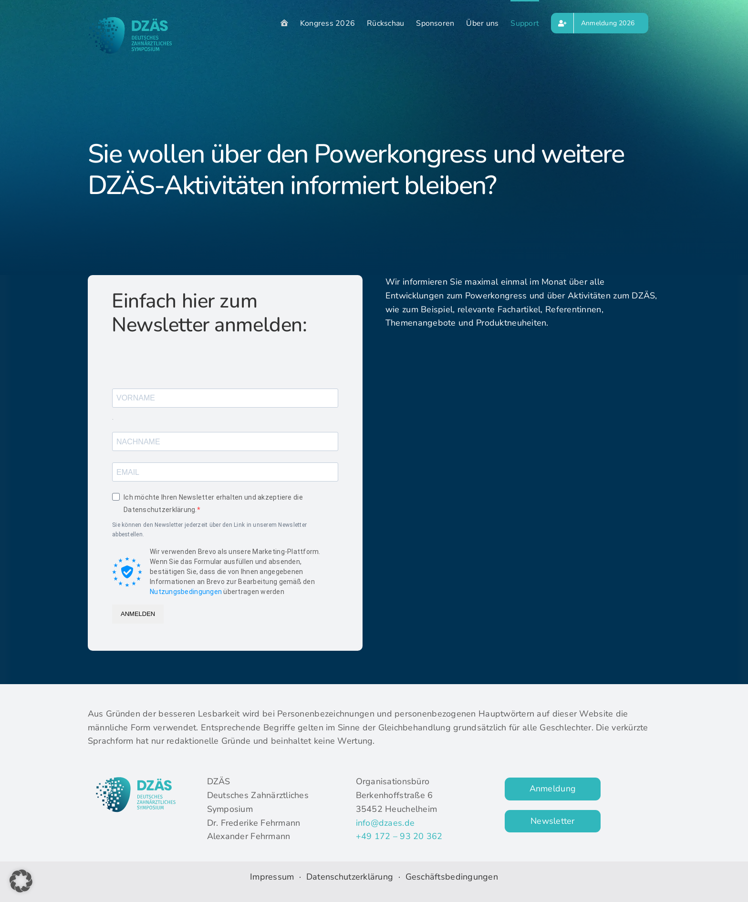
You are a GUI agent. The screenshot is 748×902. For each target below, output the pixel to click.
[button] (21, 881)
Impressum (272, 876)
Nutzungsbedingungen (186, 591)
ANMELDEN (138, 613)
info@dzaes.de (385, 823)
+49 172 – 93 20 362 (399, 836)
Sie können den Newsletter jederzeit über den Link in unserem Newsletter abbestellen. (209, 529)
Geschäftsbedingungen (451, 876)
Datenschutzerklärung (351, 876)
